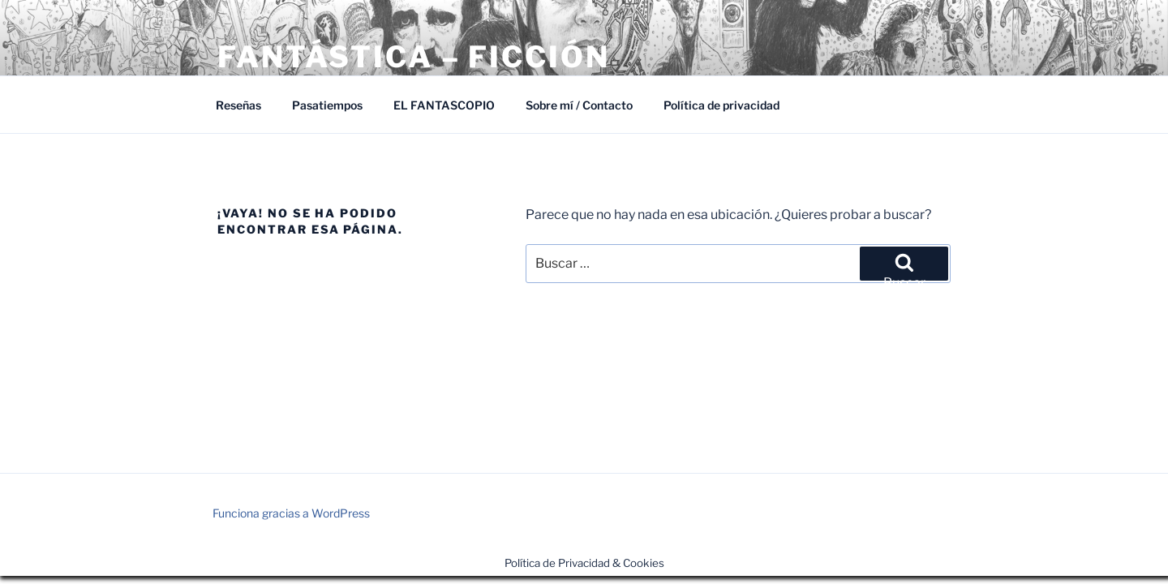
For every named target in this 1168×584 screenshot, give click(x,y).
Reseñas (238, 105)
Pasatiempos (327, 105)
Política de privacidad (721, 105)
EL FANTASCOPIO (444, 105)
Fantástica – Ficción (413, 57)
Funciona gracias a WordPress (291, 513)
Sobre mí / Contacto (579, 105)
